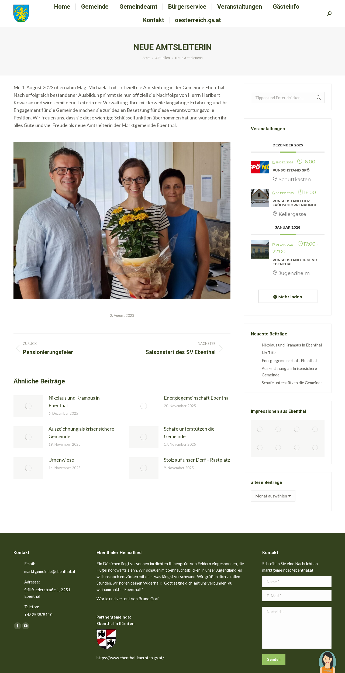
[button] (327, 658)
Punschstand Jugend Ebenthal (294, 262)
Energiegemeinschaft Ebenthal (197, 398)
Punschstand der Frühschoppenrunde (294, 203)
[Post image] (28, 406)
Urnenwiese (61, 460)
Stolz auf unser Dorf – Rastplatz (197, 460)
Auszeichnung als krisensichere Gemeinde (81, 432)
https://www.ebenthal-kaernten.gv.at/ (130, 657)
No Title (269, 352)
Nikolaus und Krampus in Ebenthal (74, 401)
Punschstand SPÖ (291, 170)
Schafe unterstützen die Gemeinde (189, 432)
